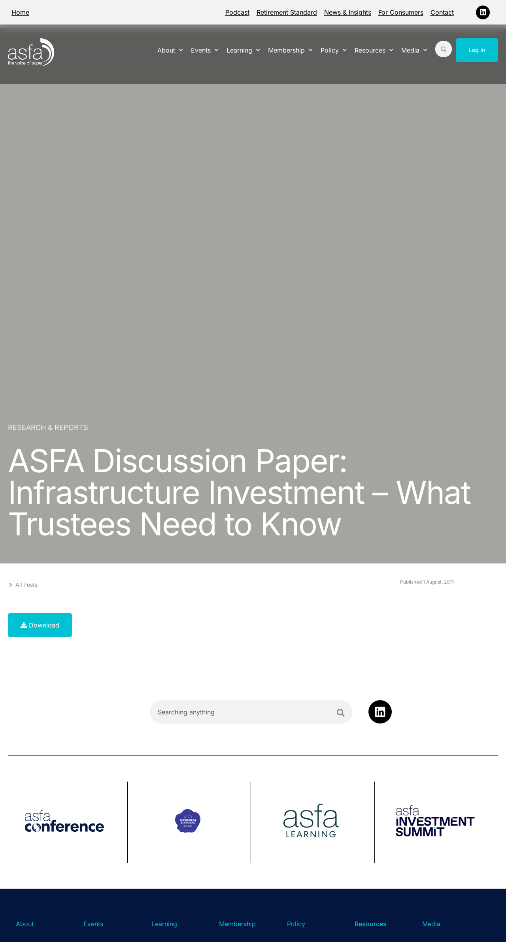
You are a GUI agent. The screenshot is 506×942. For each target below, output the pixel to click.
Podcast (237, 12)
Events (205, 50)
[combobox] (251, 712)
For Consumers (400, 12)
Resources (374, 50)
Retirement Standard (287, 12)
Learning (243, 50)
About (170, 50)
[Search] (341, 713)
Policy (334, 50)
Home (20, 12)
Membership (290, 50)
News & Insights (347, 12)
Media (414, 50)
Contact (442, 12)
